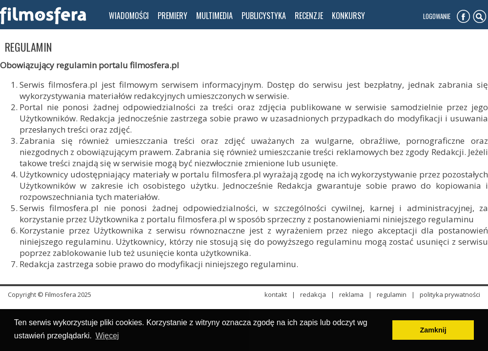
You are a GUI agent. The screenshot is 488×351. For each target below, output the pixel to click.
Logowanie (436, 16)
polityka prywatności (450, 294)
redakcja (313, 294)
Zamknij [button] (433, 330)
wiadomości (129, 15)
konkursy (348, 15)
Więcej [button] (107, 336)
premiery (172, 15)
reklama (351, 294)
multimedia (214, 15)
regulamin (392, 294)
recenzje (309, 15)
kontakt (275, 294)
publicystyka (264, 15)
